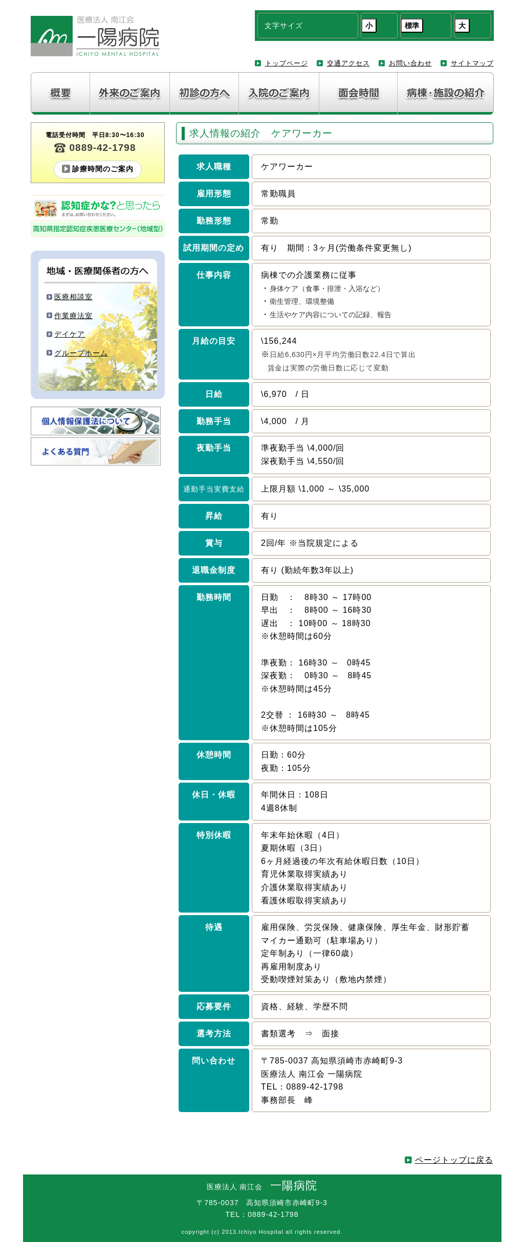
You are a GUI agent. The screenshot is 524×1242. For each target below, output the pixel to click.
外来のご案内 (130, 93)
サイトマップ (472, 63)
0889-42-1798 (103, 147)
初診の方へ (204, 93)
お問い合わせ (410, 63)
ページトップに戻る (454, 1160)
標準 (412, 25)
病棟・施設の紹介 (446, 93)
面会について (358, 93)
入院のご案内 (279, 93)
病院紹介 (60, 93)
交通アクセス (348, 63)
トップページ (286, 63)
